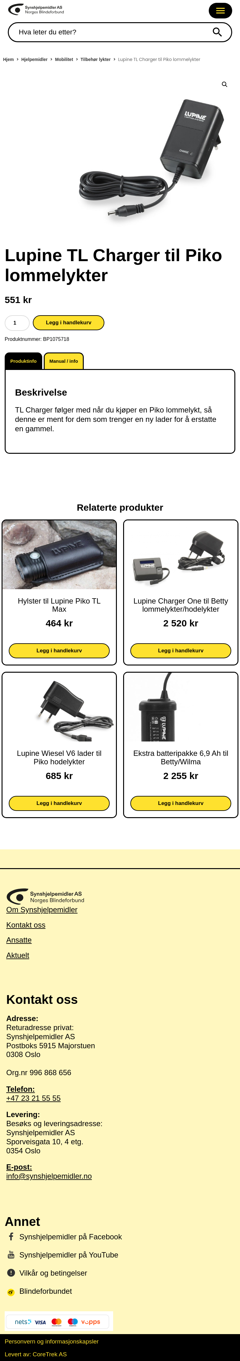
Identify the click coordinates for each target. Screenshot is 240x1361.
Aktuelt (17, 955)
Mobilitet (64, 59)
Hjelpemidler (34, 59)
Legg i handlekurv (68, 323)
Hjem (8, 59)
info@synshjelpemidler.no (120, 1171)
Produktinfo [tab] (23, 361)
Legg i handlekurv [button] (59, 651)
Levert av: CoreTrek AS (36, 1354)
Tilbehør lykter (96, 59)
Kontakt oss (25, 925)
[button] (224, 84)
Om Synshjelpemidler (42, 909)
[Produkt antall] (17, 323)
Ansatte (19, 940)
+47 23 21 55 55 (120, 1093)
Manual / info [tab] (63, 361)
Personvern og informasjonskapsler (52, 1341)
